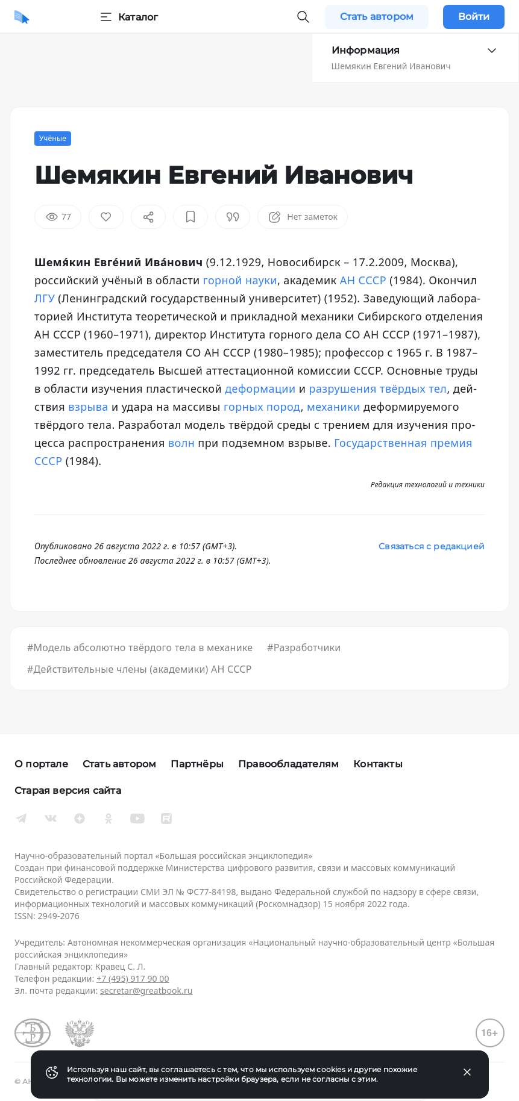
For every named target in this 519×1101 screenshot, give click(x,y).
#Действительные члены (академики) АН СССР (139, 669)
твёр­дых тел (413, 388)
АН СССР (363, 280)
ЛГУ (44, 298)
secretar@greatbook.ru (146, 990)
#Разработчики (304, 647)
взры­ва (88, 406)
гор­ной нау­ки (240, 280)
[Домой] (22, 17)
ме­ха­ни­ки (333, 406)
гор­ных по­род (262, 406)
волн (181, 442)
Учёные (52, 138)
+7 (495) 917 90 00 (132, 978)
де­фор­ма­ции (260, 388)
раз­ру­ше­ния (343, 388)
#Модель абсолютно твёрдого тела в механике (140, 647)
